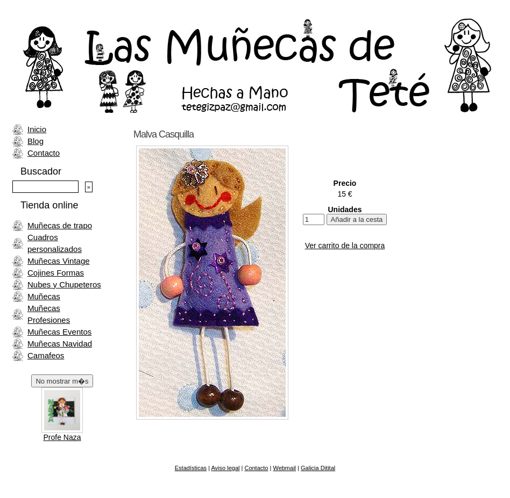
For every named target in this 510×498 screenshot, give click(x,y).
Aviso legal (225, 468)
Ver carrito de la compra (345, 245)
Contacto (43, 152)
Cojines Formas (55, 272)
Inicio (36, 129)
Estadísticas (191, 468)
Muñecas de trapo (59, 225)
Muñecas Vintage (58, 260)
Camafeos (45, 355)
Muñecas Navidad (59, 343)
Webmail (284, 468)
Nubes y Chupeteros (64, 284)
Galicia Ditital (318, 468)
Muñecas (43, 296)
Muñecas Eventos (59, 331)
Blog (35, 141)
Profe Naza (62, 437)
